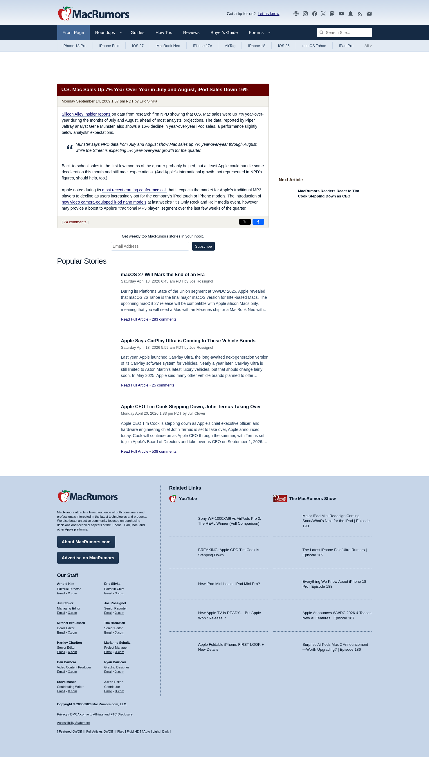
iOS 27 (138, 46)
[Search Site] (344, 32)
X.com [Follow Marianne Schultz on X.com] (119, 651)
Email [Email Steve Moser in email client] (61, 690)
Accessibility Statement (73, 723)
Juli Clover (197, 420)
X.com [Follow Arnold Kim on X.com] (72, 592)
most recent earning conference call (134, 190)
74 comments (75, 222)
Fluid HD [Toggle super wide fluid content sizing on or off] (133, 731)
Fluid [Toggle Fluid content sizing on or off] (120, 731)
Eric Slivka (148, 101)
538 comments (164, 458)
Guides (138, 32)
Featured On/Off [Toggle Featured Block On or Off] (70, 731)
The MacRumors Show (312, 497)
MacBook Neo (168, 46)
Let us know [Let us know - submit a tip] (269, 13)
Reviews (191, 32)
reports (86, 114)
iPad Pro (346, 46)
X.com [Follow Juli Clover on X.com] (72, 612)
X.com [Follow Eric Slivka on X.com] (119, 592)
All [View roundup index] (368, 46)
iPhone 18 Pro (74, 46)
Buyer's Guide (224, 32)
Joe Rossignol (201, 281)
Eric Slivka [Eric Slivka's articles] (112, 583)
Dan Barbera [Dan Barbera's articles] (66, 661)
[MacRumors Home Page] (93, 14)
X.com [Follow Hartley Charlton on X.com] (72, 651)
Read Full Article (135, 319)
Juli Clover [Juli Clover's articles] (65, 602)
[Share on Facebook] (258, 222)
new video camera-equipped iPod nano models (104, 202)
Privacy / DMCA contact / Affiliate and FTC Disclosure (95, 714)
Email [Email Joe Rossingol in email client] (108, 612)
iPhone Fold (109, 46)
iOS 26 (284, 46)
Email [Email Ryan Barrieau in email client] (108, 671)
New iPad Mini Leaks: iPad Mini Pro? (229, 583)
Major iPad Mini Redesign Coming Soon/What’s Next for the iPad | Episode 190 (336, 520)
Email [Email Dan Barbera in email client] (61, 671)
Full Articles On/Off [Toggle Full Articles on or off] (99, 731)
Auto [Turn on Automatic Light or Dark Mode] (146, 731)
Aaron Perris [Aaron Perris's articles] (113, 681)
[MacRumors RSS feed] (360, 14)
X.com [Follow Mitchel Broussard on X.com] (72, 631)
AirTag (230, 46)
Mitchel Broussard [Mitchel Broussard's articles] (71, 622)
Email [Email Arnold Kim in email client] (61, 592)
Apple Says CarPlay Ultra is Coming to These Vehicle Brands (192, 341)
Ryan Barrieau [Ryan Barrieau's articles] (115, 661)
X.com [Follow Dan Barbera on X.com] (72, 671)
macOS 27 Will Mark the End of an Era (165, 274)
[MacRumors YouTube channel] (341, 14)
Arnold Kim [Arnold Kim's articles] (65, 583)
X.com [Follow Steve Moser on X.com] (72, 690)
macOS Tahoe (314, 46)
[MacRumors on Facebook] (315, 14)
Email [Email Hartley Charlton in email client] (61, 651)
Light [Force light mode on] (156, 731)
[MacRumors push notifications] (351, 14)
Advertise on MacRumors (88, 556)
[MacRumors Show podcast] (296, 14)
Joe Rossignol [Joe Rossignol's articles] (115, 602)
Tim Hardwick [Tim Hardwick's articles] (114, 622)
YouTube (188, 497)
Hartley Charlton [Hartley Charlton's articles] (69, 641)
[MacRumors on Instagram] (305, 14)
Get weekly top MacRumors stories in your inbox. (163, 236)
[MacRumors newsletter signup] (369, 14)
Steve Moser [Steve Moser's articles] (66, 681)
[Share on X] (245, 222)
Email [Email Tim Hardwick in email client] (108, 631)
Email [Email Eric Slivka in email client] (108, 592)
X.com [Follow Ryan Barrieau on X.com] (119, 671)
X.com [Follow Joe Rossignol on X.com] (119, 612)
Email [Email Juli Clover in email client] (61, 612)
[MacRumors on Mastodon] (332, 14)
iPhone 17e (202, 46)
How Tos (164, 32)
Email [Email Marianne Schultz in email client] (108, 651)
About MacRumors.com (86, 540)
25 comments (163, 385)
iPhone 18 (256, 46)
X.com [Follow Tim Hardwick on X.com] (119, 631)
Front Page (73, 32)
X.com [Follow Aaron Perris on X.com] (119, 690)
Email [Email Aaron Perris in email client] (108, 690)
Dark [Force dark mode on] (165, 731)
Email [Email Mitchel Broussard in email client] (61, 631)
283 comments (164, 319)
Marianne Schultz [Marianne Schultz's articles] (117, 641)
